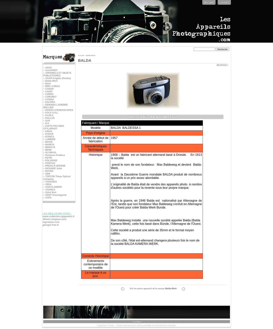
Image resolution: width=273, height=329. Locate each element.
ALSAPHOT (50, 70)
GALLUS (49, 118)
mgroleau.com (51, 222)
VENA (47, 184)
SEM (46, 173)
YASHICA (49, 189)
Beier (47, 83)
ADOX (47, 67)
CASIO (48, 91)
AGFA (47, 197)
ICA (46, 123)
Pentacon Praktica (54, 155)
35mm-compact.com (55, 219)
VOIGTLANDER (52, 187)
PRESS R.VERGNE (54, 165)
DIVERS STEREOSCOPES (58, 110)
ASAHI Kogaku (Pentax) (57, 78)
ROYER (48, 171)
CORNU (48, 94)
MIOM (47, 150)
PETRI (47, 158)
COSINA (48, 99)
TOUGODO (50, 181)
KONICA (48, 136)
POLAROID (50, 160)
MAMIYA (48, 144)
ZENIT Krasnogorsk (55, 195)
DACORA (49, 102)
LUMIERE (49, 139)
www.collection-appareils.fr (59, 216)
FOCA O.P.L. (51, 112)
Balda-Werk (50, 81)
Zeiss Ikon (49, 192)
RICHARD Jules (52, 168)
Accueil (81, 55)
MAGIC (48, 142)
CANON (48, 89)
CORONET (50, 97)
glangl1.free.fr (51, 224)
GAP (46, 120)
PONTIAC (49, 163)
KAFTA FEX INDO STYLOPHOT (53, 127)
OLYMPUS (49, 152)
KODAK (48, 134)
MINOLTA (49, 147)
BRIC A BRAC (51, 86)
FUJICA (48, 115)
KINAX (47, 131)
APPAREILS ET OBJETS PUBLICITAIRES (57, 74)
